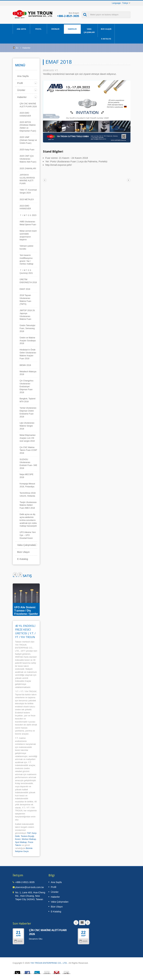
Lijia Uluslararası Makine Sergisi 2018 (27, 426)
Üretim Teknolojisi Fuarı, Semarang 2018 (27, 328)
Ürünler (55, 29)
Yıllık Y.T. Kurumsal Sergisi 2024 (28, 191)
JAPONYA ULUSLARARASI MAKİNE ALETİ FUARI (27, 179)
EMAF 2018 (25, 289)
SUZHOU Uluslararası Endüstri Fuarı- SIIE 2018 (28, 463)
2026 (18, 941)
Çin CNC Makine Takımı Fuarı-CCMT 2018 (28, 450)
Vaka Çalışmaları (89, 30)
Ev (17, 48)
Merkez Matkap (29, 839)
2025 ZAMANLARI (28, 168)
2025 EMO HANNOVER (25, 114)
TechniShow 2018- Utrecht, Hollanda (28, 494)
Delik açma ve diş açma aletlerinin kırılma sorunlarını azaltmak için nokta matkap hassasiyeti (28, 520)
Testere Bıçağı (27, 836)
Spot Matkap (21, 842)
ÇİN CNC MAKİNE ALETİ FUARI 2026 (28, 105)
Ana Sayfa (21, 29)
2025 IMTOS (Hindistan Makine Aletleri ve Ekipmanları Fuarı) (28, 126)
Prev (20, 574)
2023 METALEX (27, 199)
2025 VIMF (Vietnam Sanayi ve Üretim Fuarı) (28, 140)
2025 (83, 941)
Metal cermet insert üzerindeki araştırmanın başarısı (28, 235)
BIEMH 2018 (25, 365)
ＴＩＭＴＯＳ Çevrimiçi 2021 (26, 271)
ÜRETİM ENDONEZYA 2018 (28, 281)
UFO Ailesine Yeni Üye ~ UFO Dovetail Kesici (28, 535)
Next (15, 574)
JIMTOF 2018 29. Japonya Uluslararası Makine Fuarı (27, 314)
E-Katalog (106, 39)
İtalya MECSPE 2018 (27, 475)
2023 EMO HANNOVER (25, 207)
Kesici (18, 839)
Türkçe (125, 3)
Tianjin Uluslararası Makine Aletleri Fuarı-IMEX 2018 (28, 505)
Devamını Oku (35, 939)
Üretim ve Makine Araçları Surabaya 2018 (28, 341)
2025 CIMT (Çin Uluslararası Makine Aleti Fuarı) (28, 159)
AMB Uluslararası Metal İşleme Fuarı (28, 223)
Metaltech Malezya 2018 (28, 373)
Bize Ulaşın (106, 29)
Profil (38, 29)
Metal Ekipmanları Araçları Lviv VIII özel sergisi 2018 (28, 438)
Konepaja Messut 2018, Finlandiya (27, 485)
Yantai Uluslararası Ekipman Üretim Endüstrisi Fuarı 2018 (28, 412)
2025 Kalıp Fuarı (27, 149)
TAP (29, 833)
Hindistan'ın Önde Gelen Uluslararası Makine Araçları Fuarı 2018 (28, 354)
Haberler (72, 29)
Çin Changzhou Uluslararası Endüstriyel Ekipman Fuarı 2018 (27, 386)
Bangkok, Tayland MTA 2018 (27, 400)
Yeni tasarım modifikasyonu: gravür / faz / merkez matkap (26, 259)
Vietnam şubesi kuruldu (26, 247)
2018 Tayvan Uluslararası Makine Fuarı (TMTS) (25, 299)
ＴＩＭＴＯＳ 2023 (28, 215)
